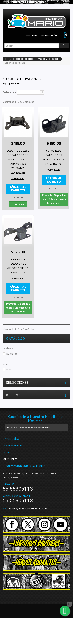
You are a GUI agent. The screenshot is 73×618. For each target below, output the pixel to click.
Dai (9, 369)
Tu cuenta (32, 35)
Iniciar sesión (49, 35)
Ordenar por (9, 92)
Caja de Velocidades (48, 59)
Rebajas (13, 395)
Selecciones (17, 382)
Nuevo (11, 353)
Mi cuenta (10, 459)
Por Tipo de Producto (22, 59)
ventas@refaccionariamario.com (28, 508)
